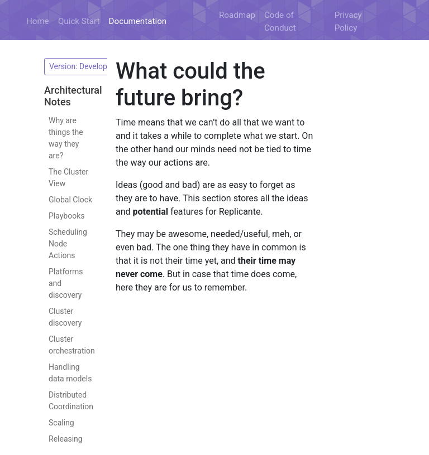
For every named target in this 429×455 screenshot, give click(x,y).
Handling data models (70, 372)
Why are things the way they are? (66, 138)
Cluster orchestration (71, 345)
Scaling (61, 422)
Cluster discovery (65, 317)
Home (37, 21)
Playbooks (67, 215)
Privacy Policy (348, 21)
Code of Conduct (280, 21)
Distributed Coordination (71, 400)
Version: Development (88, 66)
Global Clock (70, 199)
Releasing (66, 438)
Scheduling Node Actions (68, 244)
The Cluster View (68, 177)
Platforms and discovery (66, 283)
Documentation (138, 21)
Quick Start (79, 21)
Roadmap (237, 15)
